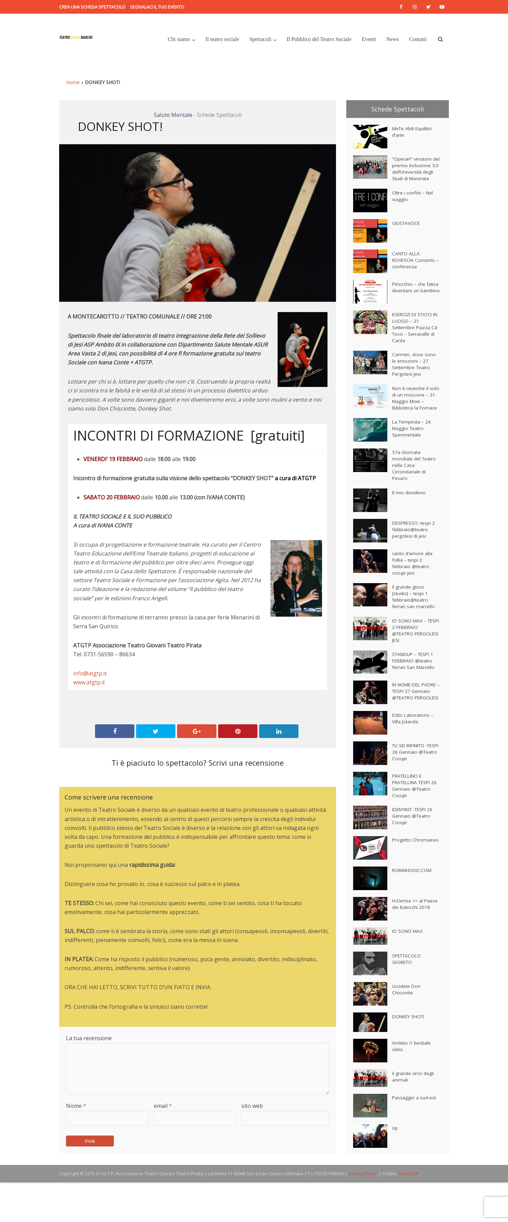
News (392, 39)
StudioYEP (408, 1213)
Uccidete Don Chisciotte (407, 1030)
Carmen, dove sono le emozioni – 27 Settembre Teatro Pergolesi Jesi (414, 377)
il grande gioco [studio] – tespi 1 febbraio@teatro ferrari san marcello (413, 626)
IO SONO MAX (408, 972)
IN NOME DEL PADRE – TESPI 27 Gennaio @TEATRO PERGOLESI (413, 727)
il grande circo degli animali (413, 1117)
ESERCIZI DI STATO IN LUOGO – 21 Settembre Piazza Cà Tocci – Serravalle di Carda (415, 338)
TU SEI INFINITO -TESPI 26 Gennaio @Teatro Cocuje (412, 791)
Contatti (418, 39)
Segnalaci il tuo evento (157, 7)
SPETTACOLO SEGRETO (407, 1000)
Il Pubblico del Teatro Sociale (319, 39)
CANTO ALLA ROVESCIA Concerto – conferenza (414, 270)
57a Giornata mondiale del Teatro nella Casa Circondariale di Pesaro (414, 490)
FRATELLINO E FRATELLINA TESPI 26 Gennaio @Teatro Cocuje (415, 824)
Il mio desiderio (409, 519)
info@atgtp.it (90, 673)
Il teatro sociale (222, 39)
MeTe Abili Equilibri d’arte (412, 133)
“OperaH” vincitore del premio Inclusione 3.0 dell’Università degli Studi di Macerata (413, 174)
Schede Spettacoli (219, 115)
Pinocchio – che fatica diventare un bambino (412, 301)
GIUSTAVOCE (407, 233)
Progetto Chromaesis (405, 884)
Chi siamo (179, 39)
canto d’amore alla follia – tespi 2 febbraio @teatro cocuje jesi (412, 590)
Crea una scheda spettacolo (92, 7)
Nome (76, 1106)
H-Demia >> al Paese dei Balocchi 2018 (413, 948)
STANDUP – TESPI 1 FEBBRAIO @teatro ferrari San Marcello (415, 694)
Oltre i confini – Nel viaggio (413, 206)
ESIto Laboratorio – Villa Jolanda (414, 757)
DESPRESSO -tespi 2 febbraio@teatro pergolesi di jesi (414, 556)
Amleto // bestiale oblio (411, 1087)
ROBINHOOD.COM (413, 911)
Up (395, 1169)
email (163, 1106)
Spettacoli (260, 39)
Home (73, 82)
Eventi (369, 39)
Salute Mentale (173, 115)
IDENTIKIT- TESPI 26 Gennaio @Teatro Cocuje (415, 857)
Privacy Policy (363, 1213)
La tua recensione (89, 1038)
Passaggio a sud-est (414, 1138)
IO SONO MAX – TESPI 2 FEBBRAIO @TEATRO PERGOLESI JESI (413, 661)
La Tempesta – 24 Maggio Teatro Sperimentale (412, 453)
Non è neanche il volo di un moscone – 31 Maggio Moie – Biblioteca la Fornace (414, 417)
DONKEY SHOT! (409, 1057)
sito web (252, 1106)
